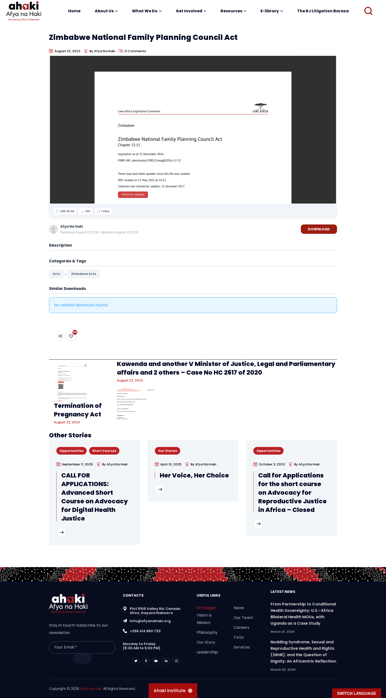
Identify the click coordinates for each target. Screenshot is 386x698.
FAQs (239, 637)
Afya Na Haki (104, 51)
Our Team (243, 617)
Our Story (206, 642)
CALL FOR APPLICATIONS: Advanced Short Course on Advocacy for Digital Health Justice (94, 497)
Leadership (207, 652)
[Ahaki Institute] (173, 690)
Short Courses (104, 451)
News (239, 608)
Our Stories (167, 451)
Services (242, 647)
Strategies (207, 608)
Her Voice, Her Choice (194, 475)
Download (319, 229)
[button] (368, 11)
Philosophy (207, 632)
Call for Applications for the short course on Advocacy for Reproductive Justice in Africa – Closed (292, 492)
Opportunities (71, 451)
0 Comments (135, 51)
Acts (56, 274)
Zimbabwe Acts (83, 274)
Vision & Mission (204, 618)
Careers (241, 627)
